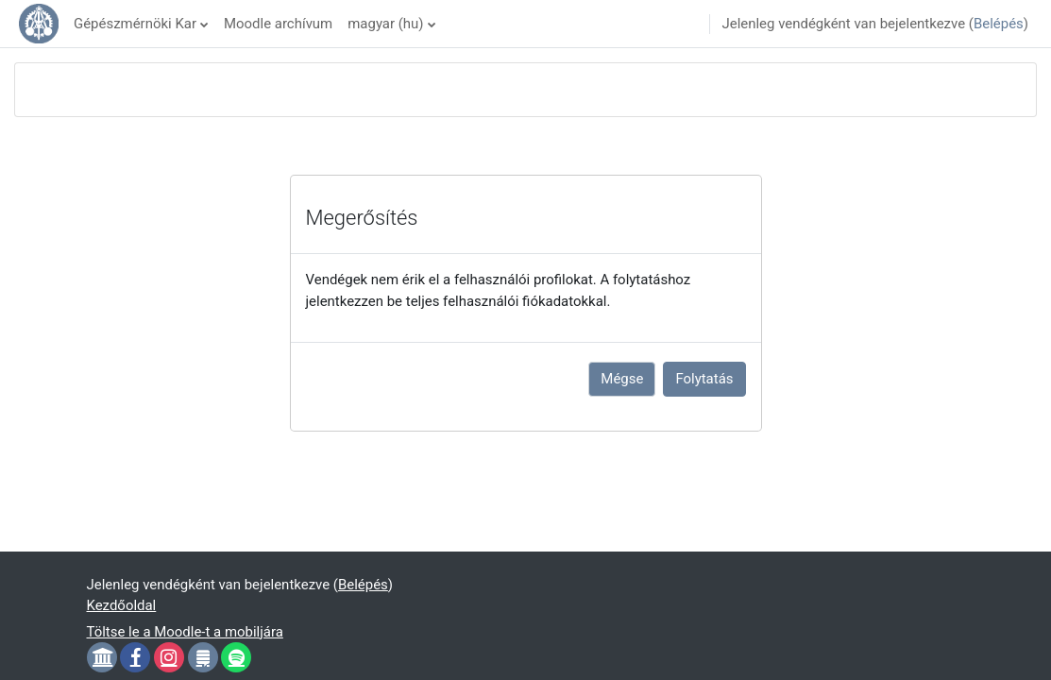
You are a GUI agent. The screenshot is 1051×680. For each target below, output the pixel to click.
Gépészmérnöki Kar (135, 23)
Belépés (999, 23)
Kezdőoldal (122, 605)
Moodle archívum (278, 23)
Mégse (622, 378)
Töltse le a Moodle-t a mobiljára (185, 631)
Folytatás (704, 378)
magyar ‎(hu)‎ (385, 23)
